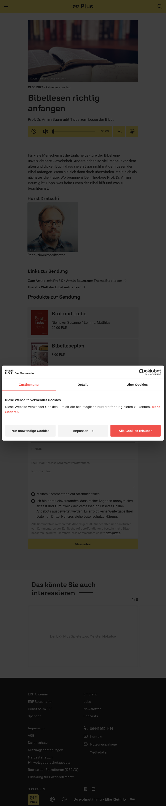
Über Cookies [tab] (137, 384)
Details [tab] (83, 384)
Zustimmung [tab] (29, 384)
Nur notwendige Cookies (30, 430)
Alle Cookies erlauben (136, 430)
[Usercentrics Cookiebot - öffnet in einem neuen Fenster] (142, 372)
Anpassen (83, 430)
